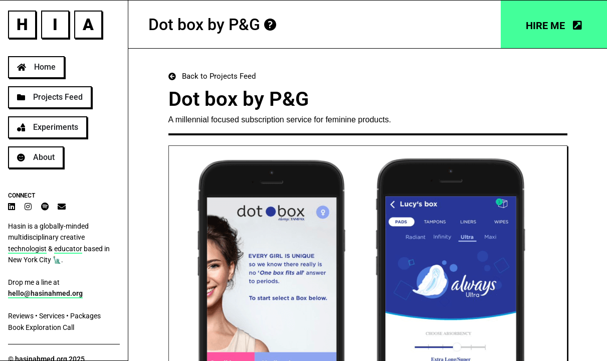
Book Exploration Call (41, 327)
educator (68, 249)
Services (52, 316)
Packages (85, 316)
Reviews (21, 316)
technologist (27, 249)
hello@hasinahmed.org (45, 293)
